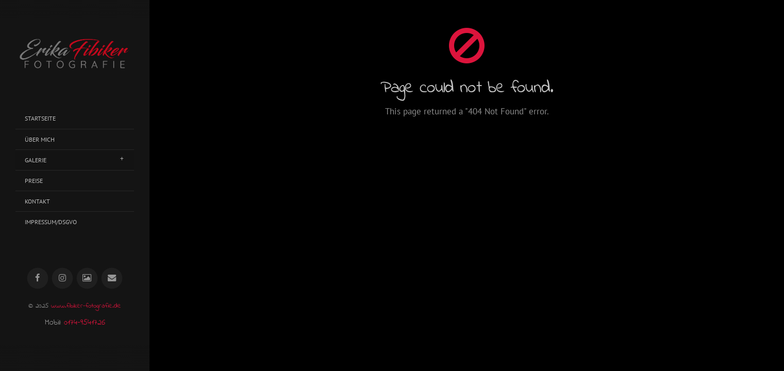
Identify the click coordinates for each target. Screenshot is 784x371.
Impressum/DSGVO (51, 222)
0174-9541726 (84, 322)
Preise (34, 180)
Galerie (35, 160)
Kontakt (37, 201)
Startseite (40, 118)
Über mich (40, 139)
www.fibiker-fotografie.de (86, 306)
